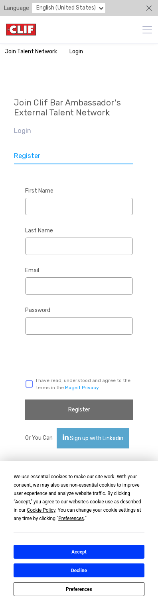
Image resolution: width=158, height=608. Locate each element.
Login (76, 51)
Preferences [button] (71, 518)
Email (32, 270)
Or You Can (39, 438)
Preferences (79, 589)
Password (37, 310)
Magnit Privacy (82, 387)
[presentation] (67, 354)
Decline (79, 570)
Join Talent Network (31, 51)
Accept (79, 552)
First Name (39, 190)
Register (79, 409)
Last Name (39, 230)
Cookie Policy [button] (41, 510)
